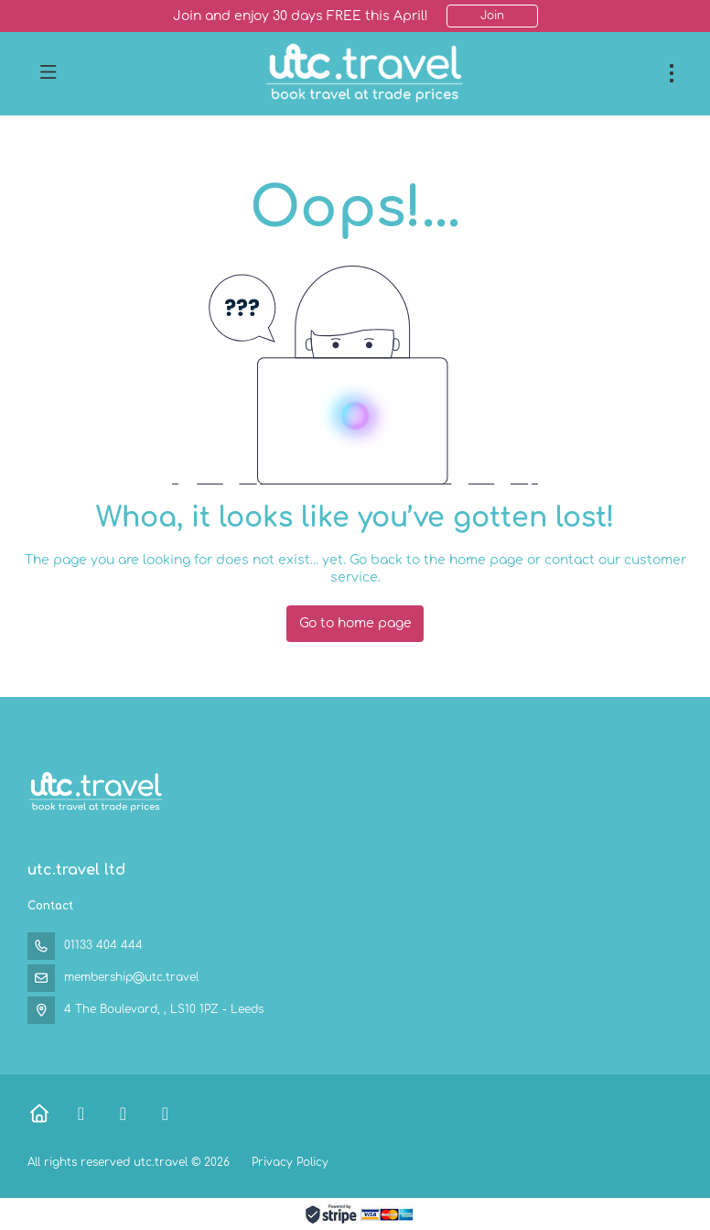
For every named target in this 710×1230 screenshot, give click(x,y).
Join (492, 15)
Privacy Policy (290, 1162)
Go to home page (355, 623)
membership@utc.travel (131, 977)
